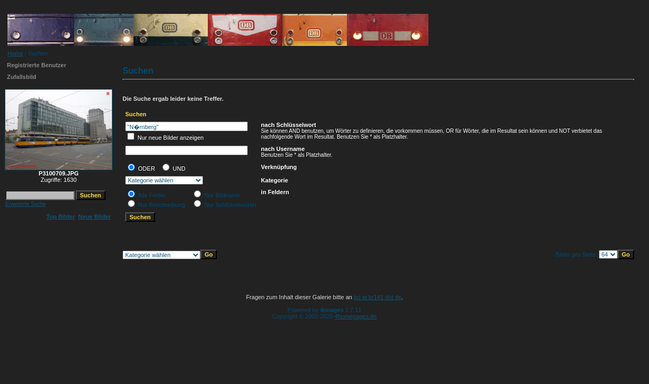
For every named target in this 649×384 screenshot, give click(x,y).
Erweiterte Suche (25, 204)
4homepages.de (356, 316)
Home (15, 53)
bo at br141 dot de (377, 297)
